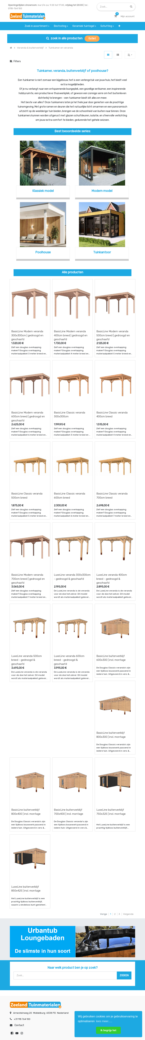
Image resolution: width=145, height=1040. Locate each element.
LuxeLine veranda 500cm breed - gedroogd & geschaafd (26, 603)
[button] (119, 26)
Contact (19, 934)
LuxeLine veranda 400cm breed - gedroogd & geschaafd (111, 533)
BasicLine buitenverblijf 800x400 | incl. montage (26, 732)
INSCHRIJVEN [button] (52, 993)
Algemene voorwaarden (55, 1025)
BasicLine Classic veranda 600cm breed (69, 461)
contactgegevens (106, 965)
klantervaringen (62, 965)
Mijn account (29, 1025)
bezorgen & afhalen (21, 972)
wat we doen (60, 958)
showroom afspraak (108, 958)
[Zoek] (131, 6)
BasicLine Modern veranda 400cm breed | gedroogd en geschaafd (70, 324)
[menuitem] (37, 26)
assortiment (103, 972)
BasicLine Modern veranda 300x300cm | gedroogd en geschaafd (27, 324)
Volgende (128, 823)
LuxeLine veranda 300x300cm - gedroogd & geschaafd (72, 531)
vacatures (58, 979)
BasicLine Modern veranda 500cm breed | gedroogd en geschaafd (113, 324)
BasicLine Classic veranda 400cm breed (112, 391)
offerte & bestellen (20, 958)
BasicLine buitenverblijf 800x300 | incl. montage (111, 666)
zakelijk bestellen (62, 972)
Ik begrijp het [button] (108, 1030)
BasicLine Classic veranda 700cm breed (112, 461)
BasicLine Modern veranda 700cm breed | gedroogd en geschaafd (28, 533)
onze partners (104, 979)
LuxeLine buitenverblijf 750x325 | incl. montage (111, 732)
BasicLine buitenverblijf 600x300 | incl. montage (111, 601)
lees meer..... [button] (104, 1021)
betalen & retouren (20, 965)
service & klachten (20, 979)
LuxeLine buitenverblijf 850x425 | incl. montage (26, 797)
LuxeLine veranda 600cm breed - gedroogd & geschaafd (69, 603)
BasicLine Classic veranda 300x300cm (69, 391)
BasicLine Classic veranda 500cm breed (26, 461)
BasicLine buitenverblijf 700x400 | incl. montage (68, 732)
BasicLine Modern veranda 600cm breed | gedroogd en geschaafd (28, 393)
